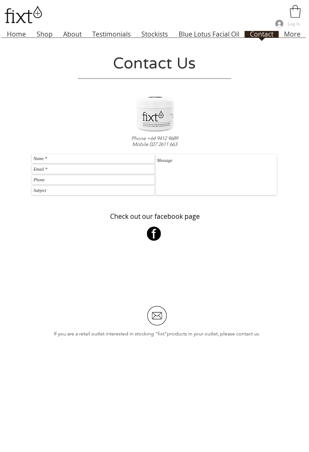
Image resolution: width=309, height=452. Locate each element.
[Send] (270, 202)
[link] (295, 11)
